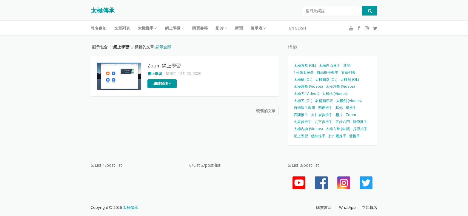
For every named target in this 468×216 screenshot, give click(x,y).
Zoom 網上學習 (164, 65)
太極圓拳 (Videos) (308, 86)
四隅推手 (301, 114)
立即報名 (369, 207)
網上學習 (301, 135)
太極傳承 (103, 10)
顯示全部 (163, 47)
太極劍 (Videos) (348, 100)
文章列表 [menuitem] (122, 28)
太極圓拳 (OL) (326, 79)
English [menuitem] (297, 28)
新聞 (346, 65)
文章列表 (348, 72)
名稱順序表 (324, 100)
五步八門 (342, 121)
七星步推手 (303, 121)
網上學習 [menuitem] (173, 28)
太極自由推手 (329, 65)
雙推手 (354, 135)
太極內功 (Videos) (308, 128)
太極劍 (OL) (349, 79)
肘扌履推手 (337, 135)
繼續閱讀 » (162, 83)
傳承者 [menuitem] (256, 28)
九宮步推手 (323, 121)
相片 (339, 114)
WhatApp (347, 207)
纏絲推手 (318, 135)
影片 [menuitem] (219, 28)
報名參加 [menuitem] (99, 28)
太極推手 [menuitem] (146, 28)
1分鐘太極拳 (304, 72)
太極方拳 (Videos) (340, 86)
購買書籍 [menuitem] (200, 28)
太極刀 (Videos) (306, 93)
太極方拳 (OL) (305, 65)
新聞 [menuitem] (239, 28)
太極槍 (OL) (303, 79)
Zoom (351, 114)
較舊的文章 (265, 110)
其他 (339, 107)
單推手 (351, 107)
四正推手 (325, 107)
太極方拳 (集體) (338, 128)
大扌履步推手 (321, 114)
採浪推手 (360, 128)
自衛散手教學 (304, 107)
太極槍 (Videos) (334, 93)
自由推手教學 (327, 72)
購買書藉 (324, 207)
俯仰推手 (360, 121)
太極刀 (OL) (303, 100)
